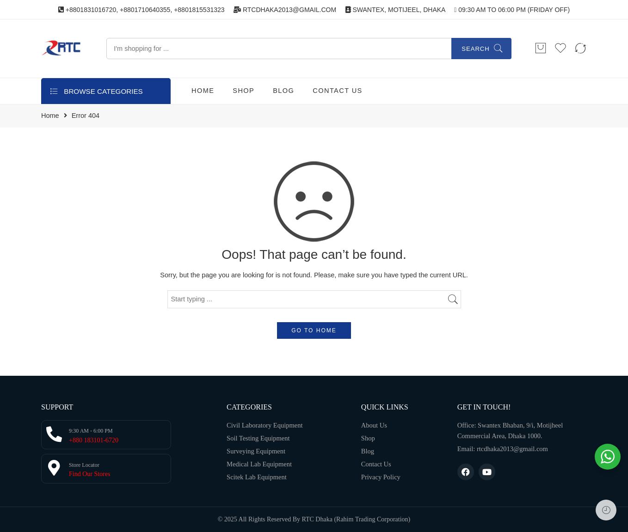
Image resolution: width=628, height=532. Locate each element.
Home (50, 115)
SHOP (243, 90)
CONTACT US (337, 90)
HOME (202, 90)
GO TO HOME (314, 330)
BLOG (283, 90)
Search (475, 48)
